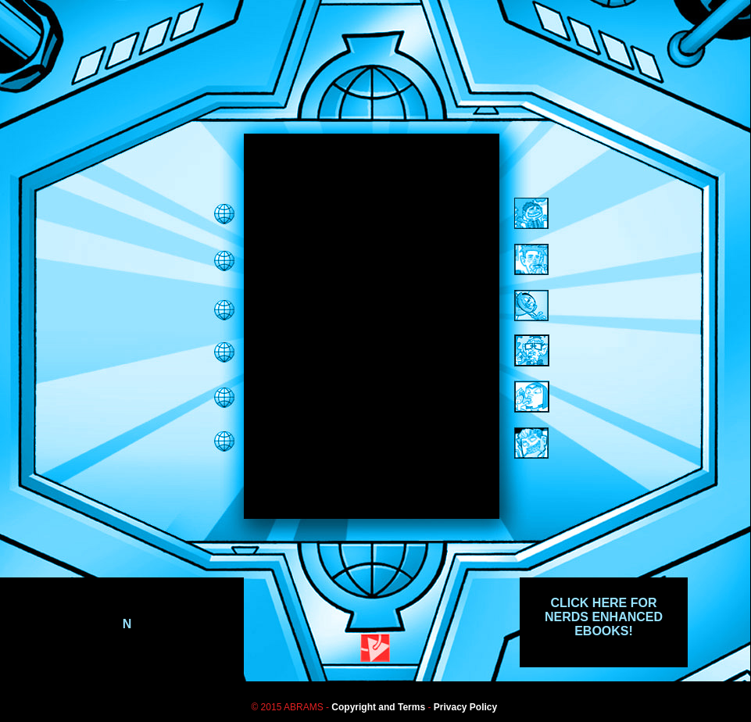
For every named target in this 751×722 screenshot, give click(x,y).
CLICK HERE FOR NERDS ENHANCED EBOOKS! (604, 617)
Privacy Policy (465, 707)
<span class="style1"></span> (371, 326)
